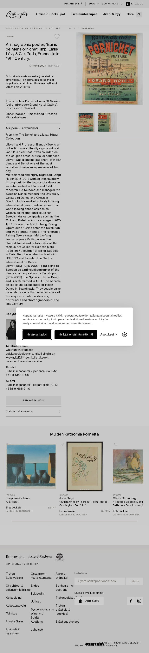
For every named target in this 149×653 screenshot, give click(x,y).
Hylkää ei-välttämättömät (76, 334)
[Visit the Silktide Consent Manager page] (124, 334)
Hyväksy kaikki (37, 334)
